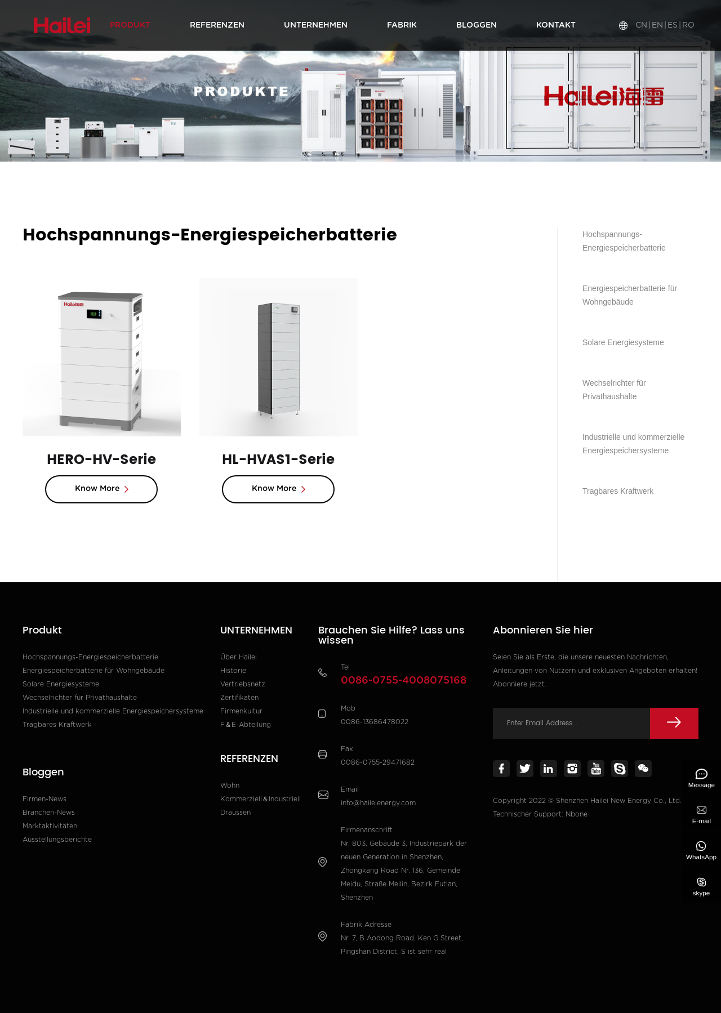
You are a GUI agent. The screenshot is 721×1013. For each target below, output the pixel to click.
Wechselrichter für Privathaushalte (614, 389)
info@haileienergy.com (378, 803)
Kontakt (556, 25)
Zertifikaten (239, 697)
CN (641, 25)
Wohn (229, 785)
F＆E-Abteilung (245, 724)
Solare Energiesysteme (623, 342)
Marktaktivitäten (50, 826)
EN (657, 25)
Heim (48, 180)
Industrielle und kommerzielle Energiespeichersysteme (633, 443)
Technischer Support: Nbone (540, 814)
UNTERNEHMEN (316, 25)
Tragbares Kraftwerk (617, 491)
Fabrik (402, 25)
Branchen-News (49, 812)
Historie (233, 670)
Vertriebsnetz (242, 684)
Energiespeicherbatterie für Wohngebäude (629, 295)
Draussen (235, 812)
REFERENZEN (217, 25)
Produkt (130, 25)
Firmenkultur (241, 711)
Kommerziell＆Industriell (260, 799)
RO (688, 25)
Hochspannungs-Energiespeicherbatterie (185, 180)
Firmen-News (44, 799)
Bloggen (476, 25)
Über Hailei (238, 657)
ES (672, 25)
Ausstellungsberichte (57, 839)
